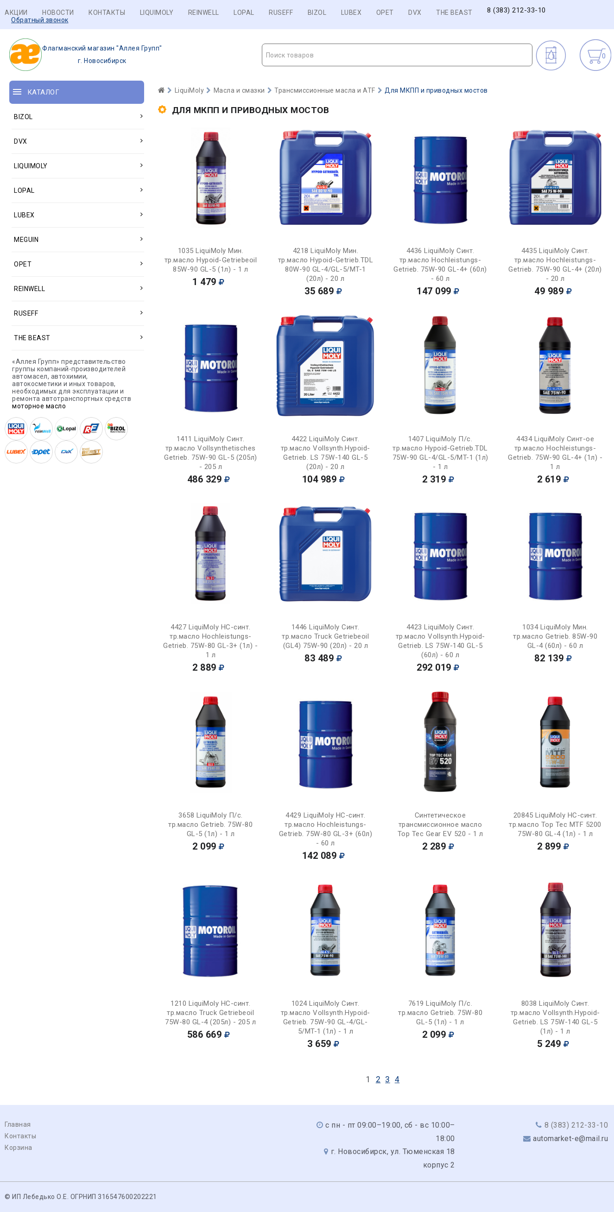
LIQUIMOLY (157, 12)
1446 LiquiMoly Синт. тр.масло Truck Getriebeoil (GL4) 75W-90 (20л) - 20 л (325, 636)
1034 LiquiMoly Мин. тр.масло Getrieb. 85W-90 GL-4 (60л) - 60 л (555, 636)
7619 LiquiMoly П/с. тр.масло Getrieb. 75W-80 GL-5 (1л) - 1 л (440, 1012)
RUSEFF (281, 12)
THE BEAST (454, 12)
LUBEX (351, 12)
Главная (18, 1124)
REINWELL (203, 12)
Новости (58, 12)
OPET (385, 12)
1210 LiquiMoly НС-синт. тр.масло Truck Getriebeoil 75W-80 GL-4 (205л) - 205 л (210, 1012)
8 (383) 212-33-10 (516, 10)
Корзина (18, 1147)
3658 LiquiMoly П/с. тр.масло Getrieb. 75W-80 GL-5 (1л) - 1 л (210, 824)
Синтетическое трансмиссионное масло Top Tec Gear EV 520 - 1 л (440, 824)
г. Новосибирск (86, 54)
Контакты (107, 12)
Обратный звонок (40, 20)
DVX (415, 12)
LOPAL (244, 12)
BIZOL (317, 12)
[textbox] (397, 55)
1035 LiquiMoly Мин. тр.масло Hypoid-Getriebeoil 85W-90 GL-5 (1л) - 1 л (211, 260)
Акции (16, 12)
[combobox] (397, 55)
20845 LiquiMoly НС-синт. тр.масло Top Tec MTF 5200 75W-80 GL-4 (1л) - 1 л (555, 824)
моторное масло (39, 406)
